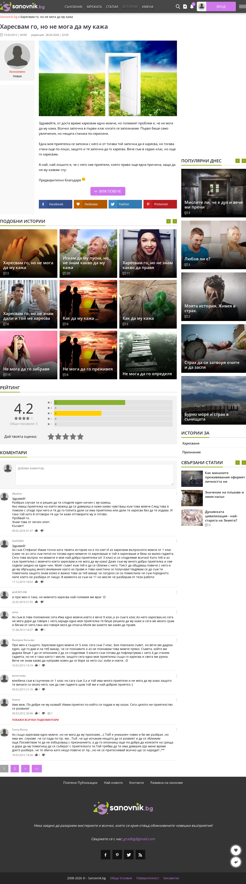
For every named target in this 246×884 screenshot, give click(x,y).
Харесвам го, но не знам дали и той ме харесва (28, 316)
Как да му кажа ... (80, 318)
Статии (112, 7)
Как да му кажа (138, 318)
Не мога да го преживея (88, 369)
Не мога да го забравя (26, 369)
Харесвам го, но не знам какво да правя (148, 265)
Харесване (191, 443)
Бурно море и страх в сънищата (206, 416)
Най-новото (113, 782)
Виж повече (110, 191)
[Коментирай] (94, 474)
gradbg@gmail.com (139, 839)
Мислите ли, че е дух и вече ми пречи (213, 204)
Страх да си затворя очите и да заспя (212, 365)
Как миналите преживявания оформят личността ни (225, 477)
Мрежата (94, 7)
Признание (191, 452)
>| (37, 768)
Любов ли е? (197, 259)
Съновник (73, 7)
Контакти (136, 782)
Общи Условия (121, 878)
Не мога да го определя (147, 373)
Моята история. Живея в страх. (209, 308)
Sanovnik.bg (8, 17)
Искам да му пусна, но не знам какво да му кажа (86, 262)
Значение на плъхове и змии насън (224, 494)
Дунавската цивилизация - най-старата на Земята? (221, 515)
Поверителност (147, 878)
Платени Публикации (80, 782)
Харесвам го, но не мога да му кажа (28, 265)
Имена (147, 7)
